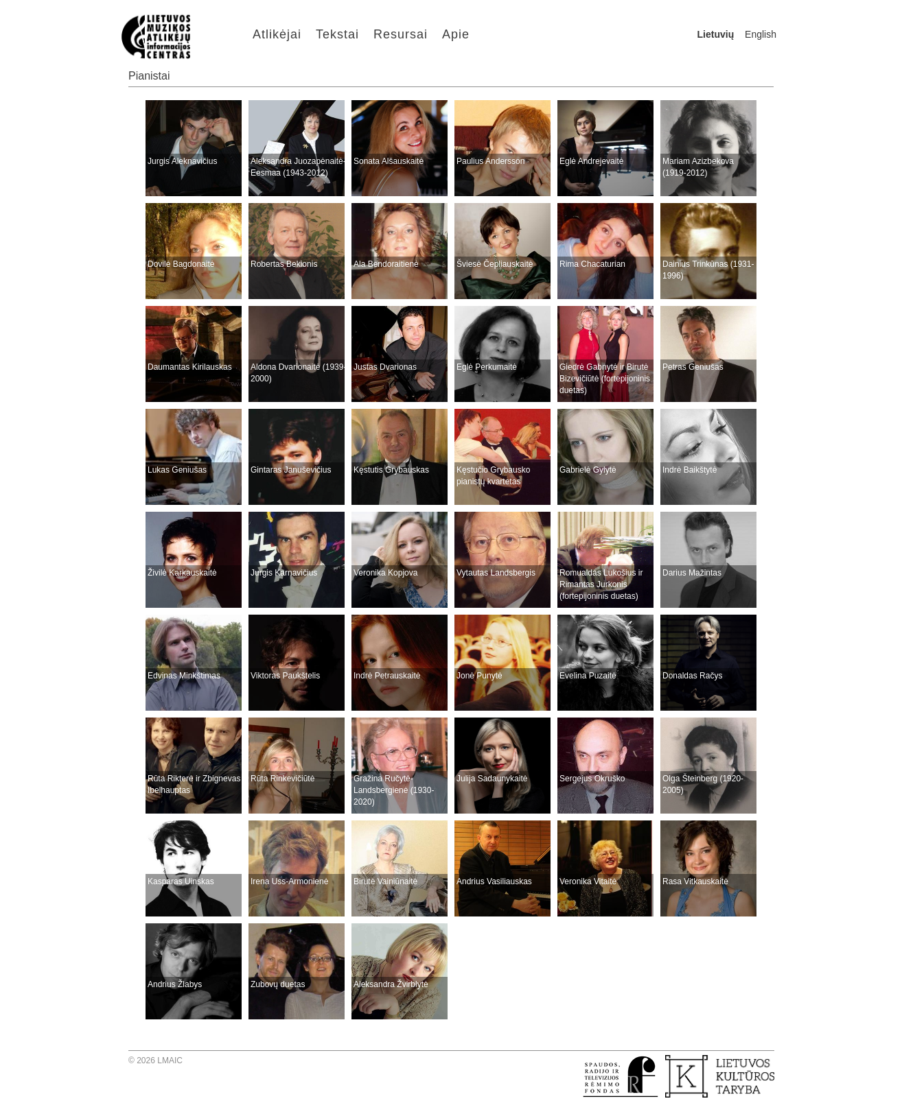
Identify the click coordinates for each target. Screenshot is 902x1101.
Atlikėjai (277, 34)
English (760, 34)
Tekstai (337, 34)
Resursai (400, 34)
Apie (456, 34)
